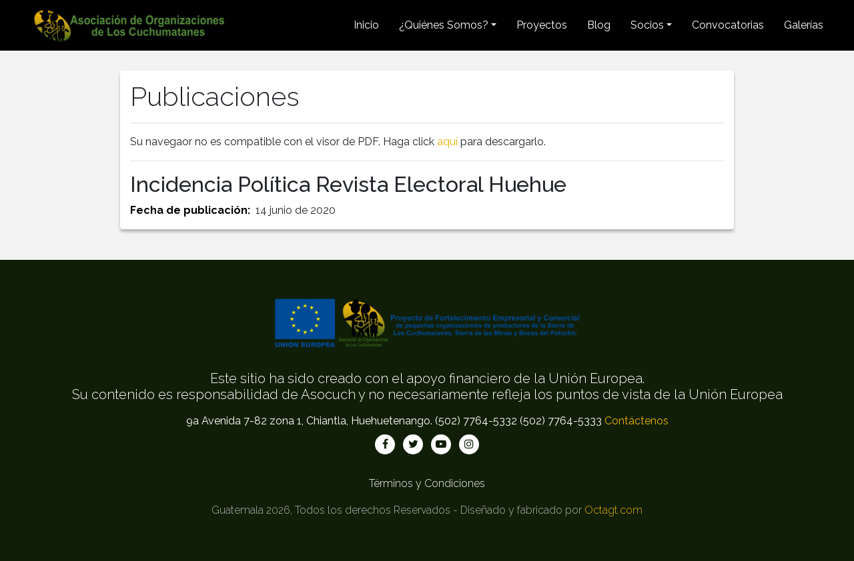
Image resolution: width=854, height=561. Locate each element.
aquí (447, 141)
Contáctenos (636, 420)
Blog (598, 25)
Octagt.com (613, 510)
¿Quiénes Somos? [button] (443, 25)
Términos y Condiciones (427, 483)
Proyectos (541, 25)
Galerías (803, 25)
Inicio (366, 25)
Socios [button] (647, 25)
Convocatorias (728, 25)
